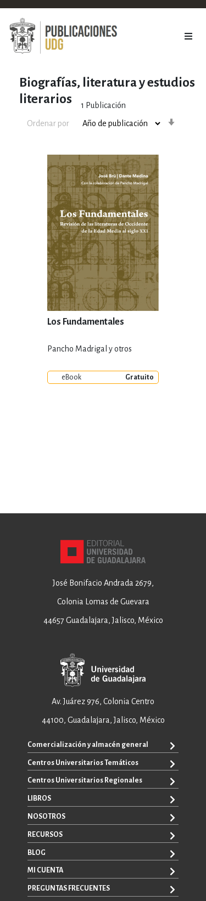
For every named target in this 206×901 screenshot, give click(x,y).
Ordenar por (48, 123)
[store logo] (63, 36)
